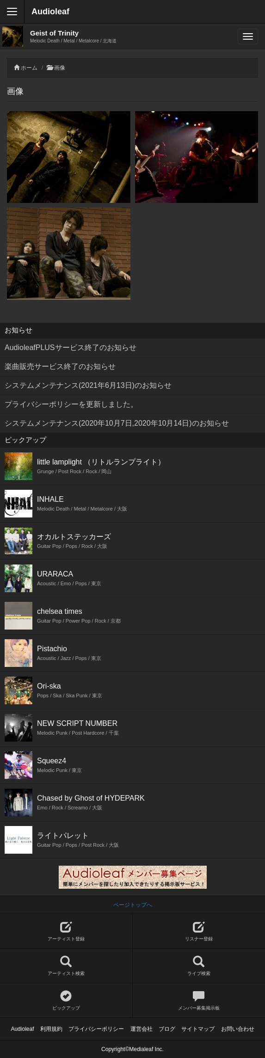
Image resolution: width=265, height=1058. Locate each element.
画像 (59, 68)
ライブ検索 (199, 966)
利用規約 (51, 1029)
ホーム (29, 68)
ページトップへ (132, 905)
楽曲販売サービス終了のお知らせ (60, 366)
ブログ (167, 1029)
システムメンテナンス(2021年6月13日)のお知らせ (88, 385)
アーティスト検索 (66, 966)
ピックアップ (66, 1000)
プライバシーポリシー (96, 1029)
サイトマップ (198, 1029)
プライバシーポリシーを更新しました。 (71, 404)
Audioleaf (50, 11)
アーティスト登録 (66, 931)
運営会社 (141, 1029)
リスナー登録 (199, 931)
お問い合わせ (237, 1029)
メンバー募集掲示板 (199, 1000)
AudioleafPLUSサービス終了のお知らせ (70, 347)
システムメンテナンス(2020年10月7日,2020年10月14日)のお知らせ (117, 423)
